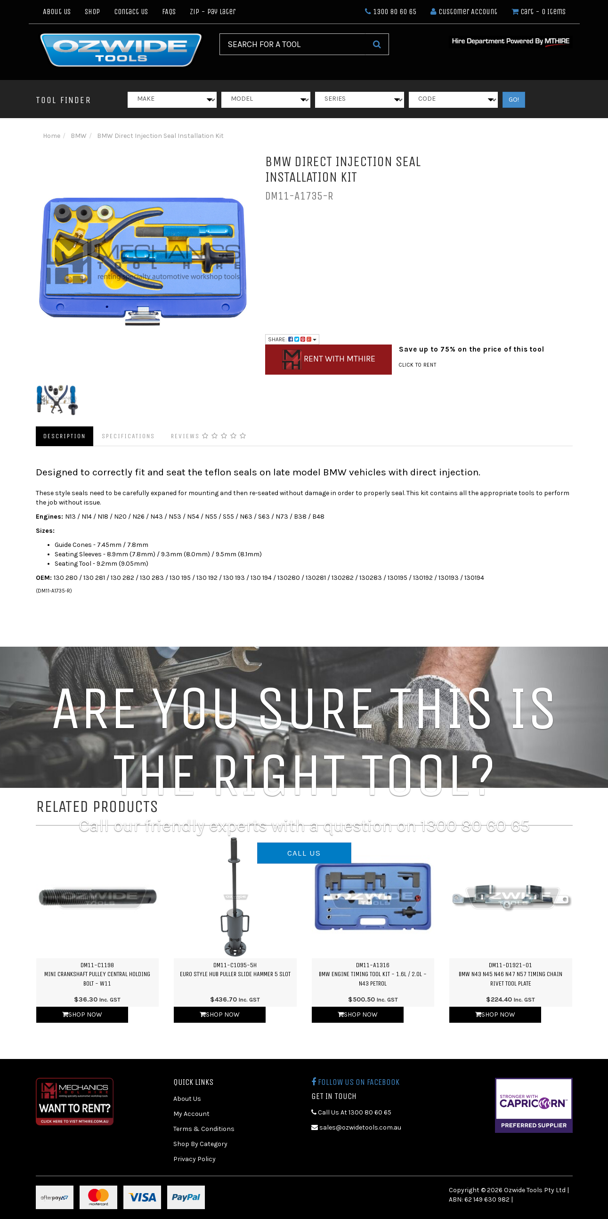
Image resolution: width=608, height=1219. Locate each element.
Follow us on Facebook (355, 1082)
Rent (328, 359)
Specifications (128, 436)
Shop (92, 11)
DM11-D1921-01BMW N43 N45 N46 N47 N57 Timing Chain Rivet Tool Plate (510, 974)
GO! (514, 100)
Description (64, 436)
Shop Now (82, 1014)
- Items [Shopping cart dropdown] (538, 11)
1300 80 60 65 (390, 11)
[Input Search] (292, 44)
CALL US (304, 853)
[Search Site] (377, 44)
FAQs (169, 11)
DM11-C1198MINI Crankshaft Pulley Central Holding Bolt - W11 (97, 974)
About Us (57, 11)
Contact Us (131, 11)
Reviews (209, 436)
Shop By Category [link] (200, 1144)
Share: (292, 339)
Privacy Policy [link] (194, 1159)
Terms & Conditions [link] (204, 1129)
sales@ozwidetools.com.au (356, 1127)
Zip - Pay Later (212, 11)
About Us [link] (187, 1099)
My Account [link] (191, 1114)
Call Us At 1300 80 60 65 (351, 1112)
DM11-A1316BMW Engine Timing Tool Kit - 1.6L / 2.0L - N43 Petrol (373, 974)
